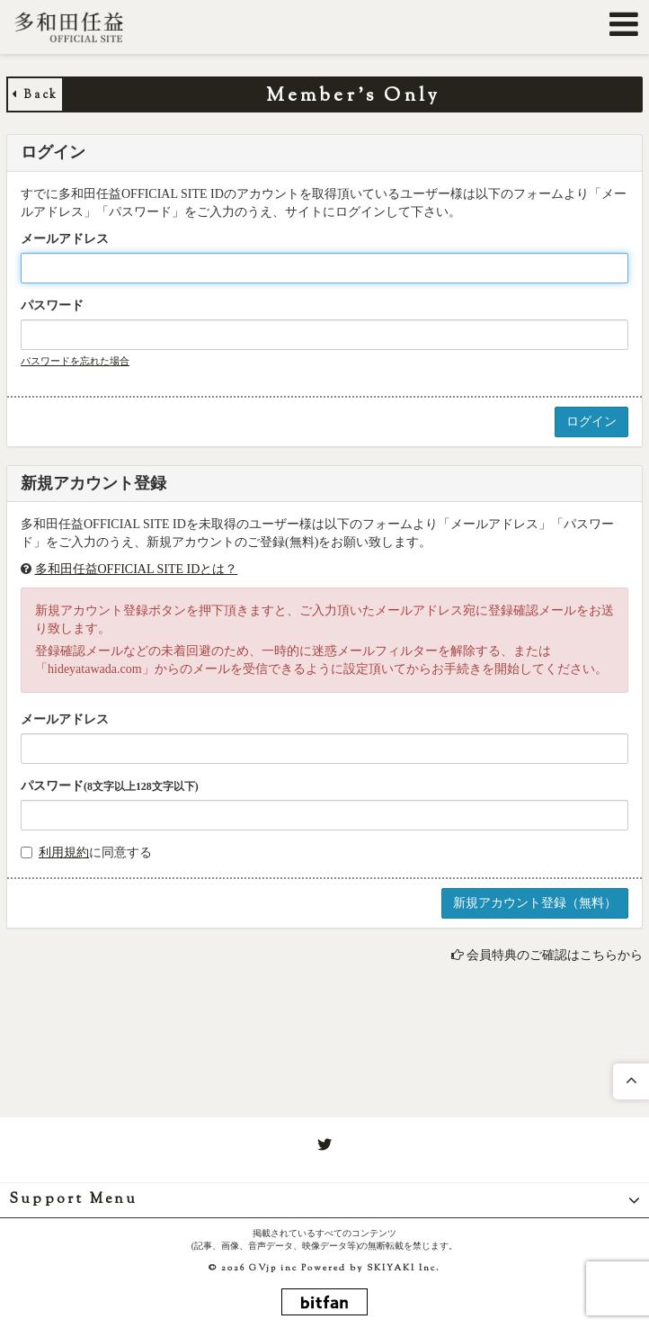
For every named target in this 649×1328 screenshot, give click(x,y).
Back (35, 95)
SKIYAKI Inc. (403, 1268)
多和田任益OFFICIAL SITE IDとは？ (136, 569)
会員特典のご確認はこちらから (555, 955)
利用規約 (64, 852)
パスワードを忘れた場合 (75, 360)
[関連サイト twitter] (324, 1145)
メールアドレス (65, 239)
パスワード (52, 305)
